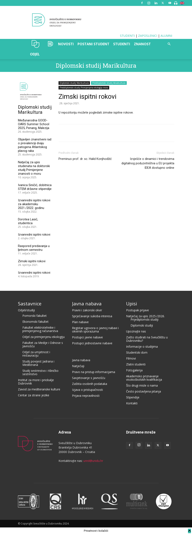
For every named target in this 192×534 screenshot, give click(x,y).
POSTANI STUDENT (93, 44)
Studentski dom (136, 352)
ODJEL (35, 54)
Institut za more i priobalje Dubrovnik (36, 381)
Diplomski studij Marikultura (96, 65)
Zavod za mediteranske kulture (39, 389)
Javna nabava (87, 303)
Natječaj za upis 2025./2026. (145, 316)
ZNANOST (142, 44)
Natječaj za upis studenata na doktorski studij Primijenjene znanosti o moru (34, 168)
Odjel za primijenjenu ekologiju (43, 337)
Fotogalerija (134, 370)
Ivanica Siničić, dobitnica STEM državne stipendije (35, 187)
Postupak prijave (137, 310)
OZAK (49, 44)
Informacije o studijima (142, 347)
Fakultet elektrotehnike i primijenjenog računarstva (40, 329)
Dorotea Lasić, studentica (28, 221)
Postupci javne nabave (87, 337)
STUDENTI (127, 36)
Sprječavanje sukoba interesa (92, 316)
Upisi (131, 303)
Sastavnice (29, 303)
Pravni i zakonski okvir (87, 310)
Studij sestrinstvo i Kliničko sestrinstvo (40, 372)
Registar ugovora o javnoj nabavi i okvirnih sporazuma (95, 329)
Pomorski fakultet (34, 316)
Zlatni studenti (136, 364)
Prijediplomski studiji (144, 319)
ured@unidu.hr (93, 461)
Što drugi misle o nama (142, 385)
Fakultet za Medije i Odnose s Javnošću (42, 344)
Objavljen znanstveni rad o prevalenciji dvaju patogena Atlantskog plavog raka (34, 145)
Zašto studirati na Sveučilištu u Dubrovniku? (147, 339)
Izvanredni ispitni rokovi (34, 234)
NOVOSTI (66, 44)
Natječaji (78, 366)
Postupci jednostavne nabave (92, 343)
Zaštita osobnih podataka (89, 384)
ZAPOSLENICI (147, 36)
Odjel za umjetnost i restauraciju (36, 353)
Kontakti (132, 403)
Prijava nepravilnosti (85, 396)
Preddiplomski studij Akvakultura (108, 82)
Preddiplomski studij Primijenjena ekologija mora (84, 87)
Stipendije (132, 397)
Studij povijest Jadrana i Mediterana (38, 363)
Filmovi (131, 358)
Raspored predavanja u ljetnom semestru (34, 248)
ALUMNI (166, 36)
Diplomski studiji (142, 325)
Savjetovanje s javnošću (88, 378)
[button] (169, 44)
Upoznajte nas (136, 331)
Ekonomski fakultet (35, 322)
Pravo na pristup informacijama (93, 372)
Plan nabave (80, 322)
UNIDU (35, 44)
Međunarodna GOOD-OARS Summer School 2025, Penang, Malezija (34, 124)
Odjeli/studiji (26, 310)
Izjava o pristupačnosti (87, 390)
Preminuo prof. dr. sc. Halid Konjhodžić (85, 159)
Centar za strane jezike (33, 395)
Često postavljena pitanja (143, 391)
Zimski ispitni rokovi (31, 261)
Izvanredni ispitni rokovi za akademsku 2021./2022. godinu (34, 204)
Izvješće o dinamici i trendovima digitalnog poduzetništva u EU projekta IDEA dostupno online (147, 163)
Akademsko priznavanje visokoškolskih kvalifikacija (144, 378)
